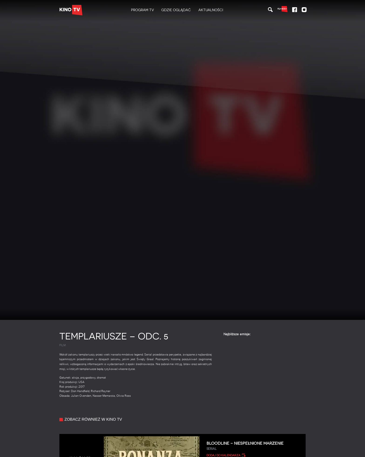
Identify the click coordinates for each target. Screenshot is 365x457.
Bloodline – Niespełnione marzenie (254, 446)
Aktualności (210, 10)
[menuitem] (142, 10)
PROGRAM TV (142, 10)
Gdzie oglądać (176, 10)
